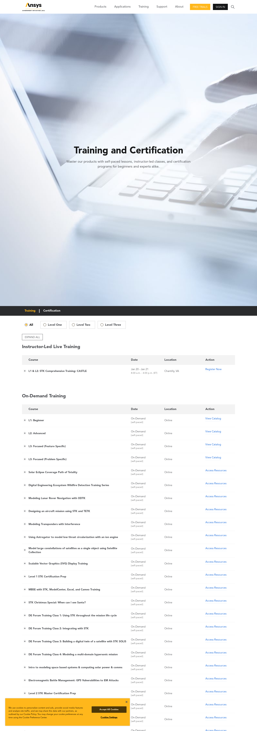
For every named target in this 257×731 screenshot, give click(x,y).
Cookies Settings (109, 717)
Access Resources (216, 470)
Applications (122, 6)
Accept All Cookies (109, 709)
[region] (67, 712)
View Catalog (213, 418)
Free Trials (200, 7)
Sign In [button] (220, 7)
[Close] (127, 702)
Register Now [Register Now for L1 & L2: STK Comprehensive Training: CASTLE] (213, 369)
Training (143, 6)
